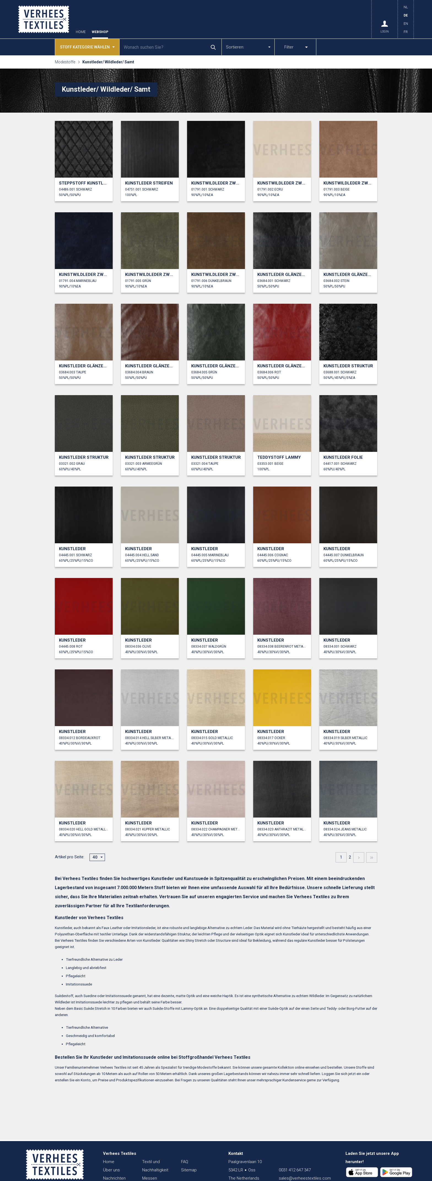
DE (406, 15)
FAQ (184, 1161)
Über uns (111, 1170)
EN (406, 24)
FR (406, 32)
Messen (149, 1178)
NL (406, 7)
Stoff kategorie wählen (87, 47)
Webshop (100, 32)
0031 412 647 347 (295, 1170)
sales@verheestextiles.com (305, 1178)
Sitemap (189, 1170)
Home (81, 32)
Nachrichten (114, 1178)
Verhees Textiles (43, 19)
